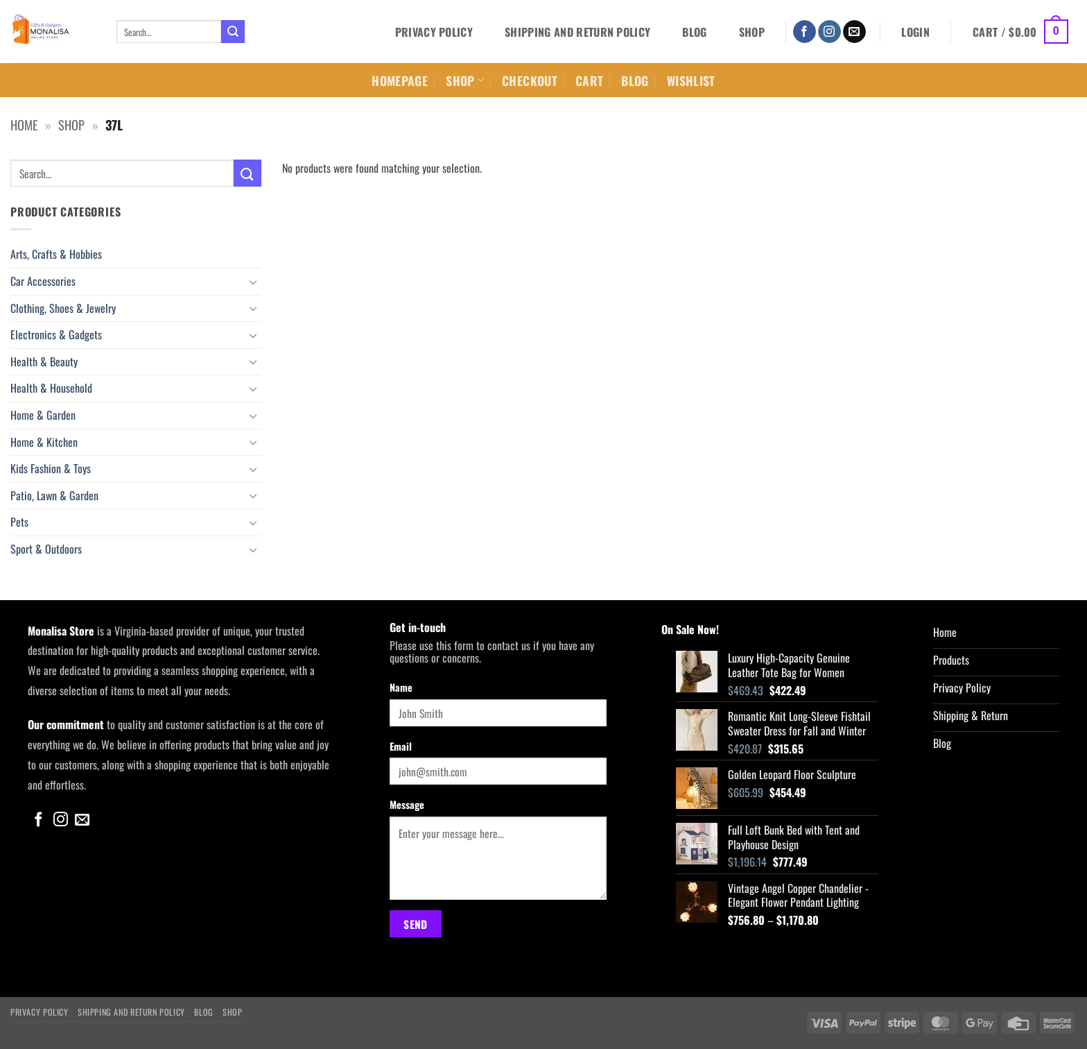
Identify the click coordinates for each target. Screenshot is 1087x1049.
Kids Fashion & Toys (50, 468)
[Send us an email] (854, 32)
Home (23, 124)
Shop (752, 32)
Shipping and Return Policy (577, 32)
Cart (589, 80)
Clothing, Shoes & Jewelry (63, 308)
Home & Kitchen (44, 442)
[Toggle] (253, 281)
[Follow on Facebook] (804, 32)
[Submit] (233, 32)
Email (401, 746)
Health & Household (51, 387)
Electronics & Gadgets (56, 334)
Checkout (529, 80)
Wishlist (691, 80)
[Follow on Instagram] (829, 32)
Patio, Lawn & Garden (54, 495)
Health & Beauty (44, 361)
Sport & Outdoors (46, 548)
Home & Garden (43, 415)
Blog (694, 32)
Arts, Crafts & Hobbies (56, 254)
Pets (19, 521)
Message (407, 804)
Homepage (400, 80)
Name (401, 687)
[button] (915, 32)
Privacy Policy (434, 32)
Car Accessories (43, 281)
